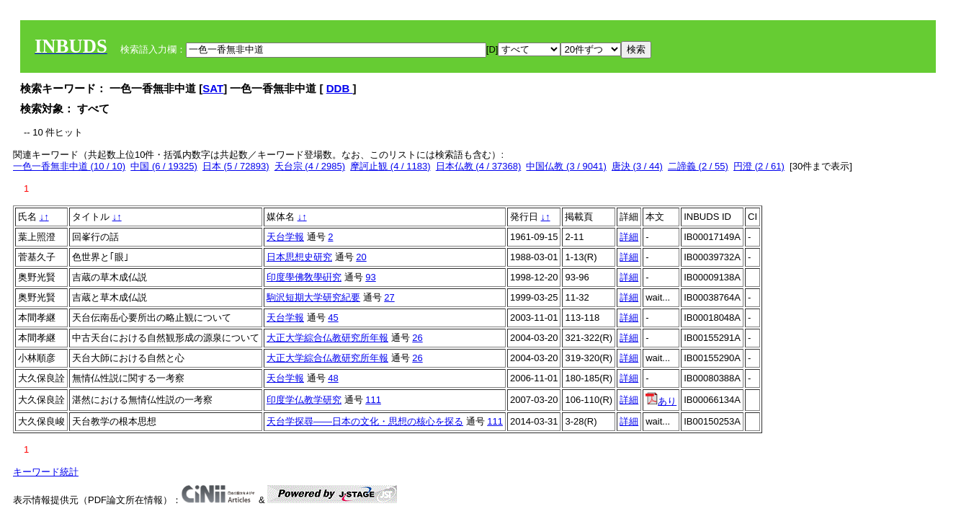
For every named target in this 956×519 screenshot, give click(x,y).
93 (370, 277)
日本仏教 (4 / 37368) (479, 166)
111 (373, 399)
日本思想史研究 (299, 257)
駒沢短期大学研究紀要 (313, 297)
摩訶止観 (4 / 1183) (390, 166)
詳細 (629, 236)
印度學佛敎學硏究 (304, 277)
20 (361, 257)
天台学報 (285, 236)
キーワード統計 (46, 471)
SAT (212, 88)
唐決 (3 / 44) (637, 166)
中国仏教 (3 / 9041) (566, 166)
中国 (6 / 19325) (163, 166)
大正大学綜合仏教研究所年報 (327, 337)
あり (660, 401)
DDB (339, 88)
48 (333, 378)
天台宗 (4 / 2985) (309, 166)
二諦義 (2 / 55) (698, 166)
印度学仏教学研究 (304, 399)
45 (333, 317)
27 (389, 297)
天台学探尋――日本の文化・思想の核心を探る (365, 421)
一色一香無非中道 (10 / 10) (69, 166)
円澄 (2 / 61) (759, 166)
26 (417, 337)
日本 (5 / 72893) (235, 166)
